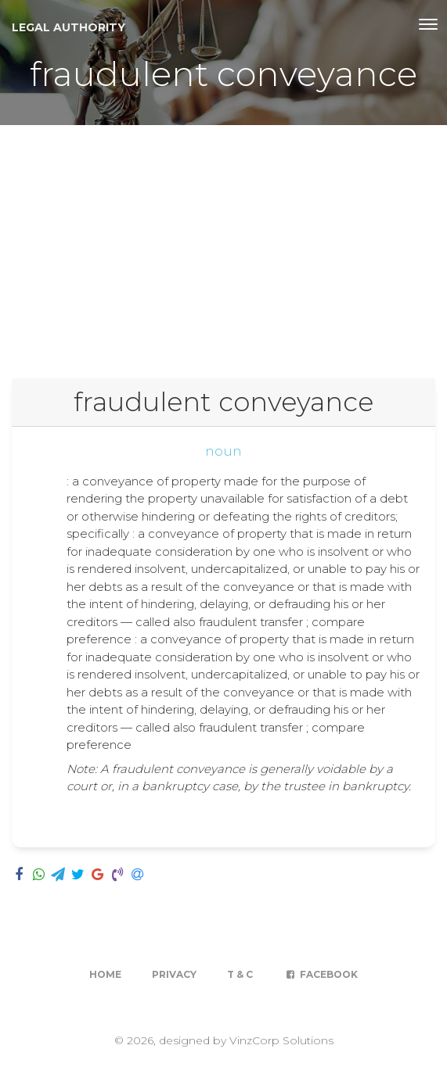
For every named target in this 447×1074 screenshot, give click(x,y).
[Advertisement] (223, 242)
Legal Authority (68, 27)
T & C (240, 974)
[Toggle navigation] (428, 24)
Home (105, 974)
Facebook (320, 974)
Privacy (174, 974)
